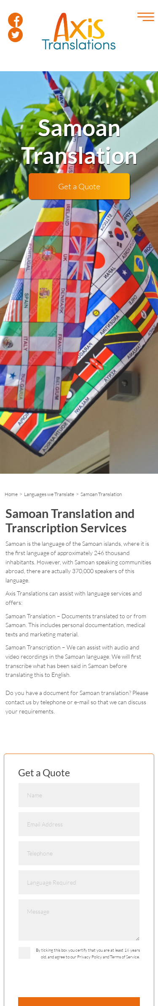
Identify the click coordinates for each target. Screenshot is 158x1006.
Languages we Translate (49, 494)
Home (11, 494)
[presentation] (82, 980)
